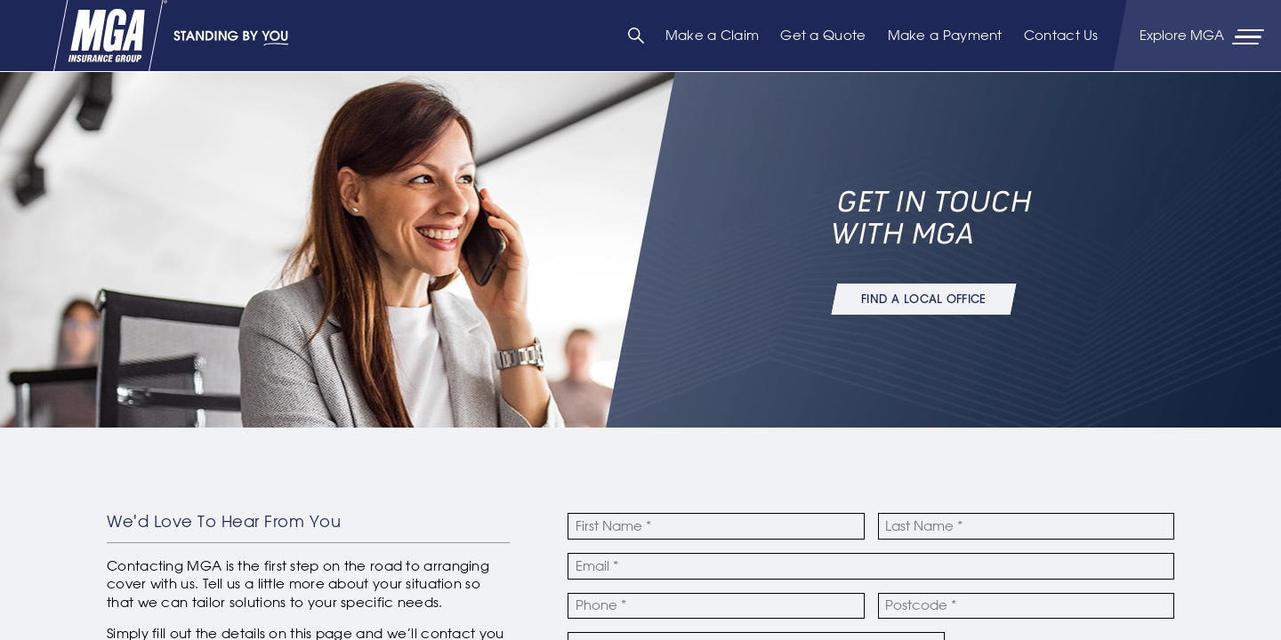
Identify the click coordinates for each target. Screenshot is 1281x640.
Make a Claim (712, 35)
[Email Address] (871, 566)
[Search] (636, 36)
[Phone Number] (716, 606)
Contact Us (1061, 35)
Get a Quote (823, 35)
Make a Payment (945, 35)
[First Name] (716, 526)
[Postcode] (1026, 606)
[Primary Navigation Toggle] (1203, 35)
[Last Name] (1026, 526)
